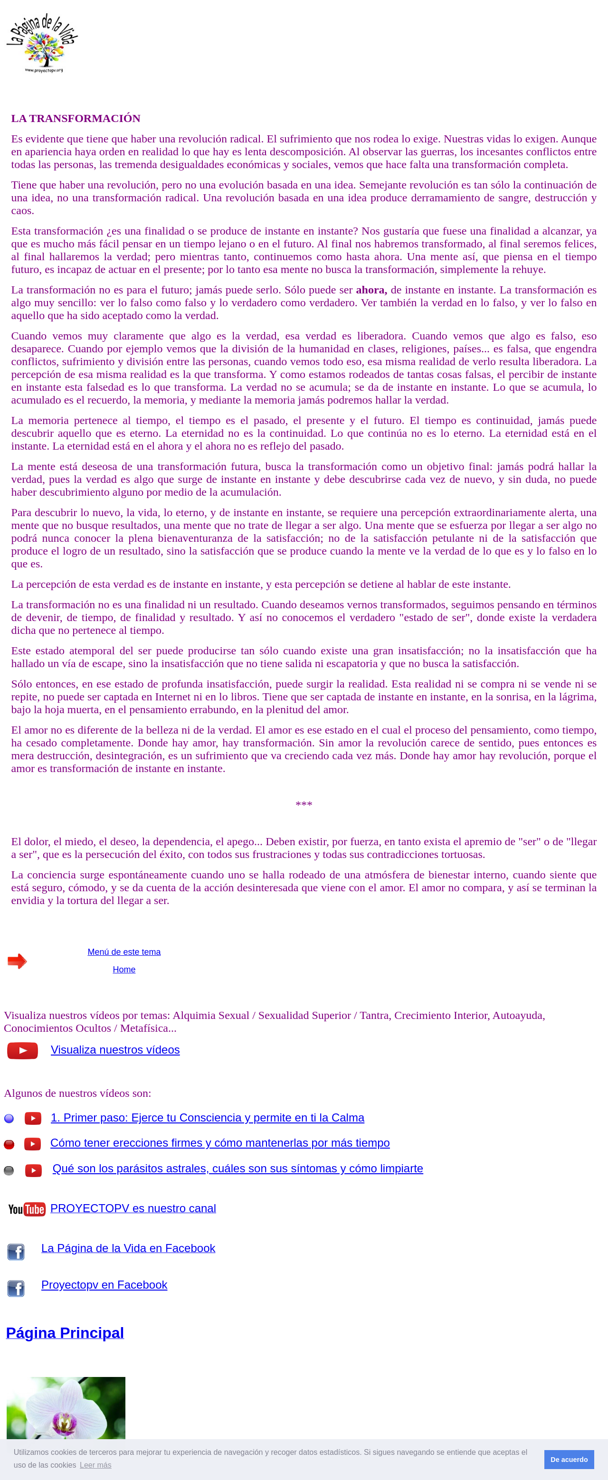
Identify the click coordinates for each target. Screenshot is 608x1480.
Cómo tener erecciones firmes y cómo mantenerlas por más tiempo (220, 1142)
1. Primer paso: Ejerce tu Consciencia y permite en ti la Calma (207, 1117)
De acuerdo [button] (569, 1459)
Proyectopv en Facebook (104, 1284)
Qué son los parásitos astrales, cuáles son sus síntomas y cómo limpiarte (238, 1168)
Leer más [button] (96, 1465)
